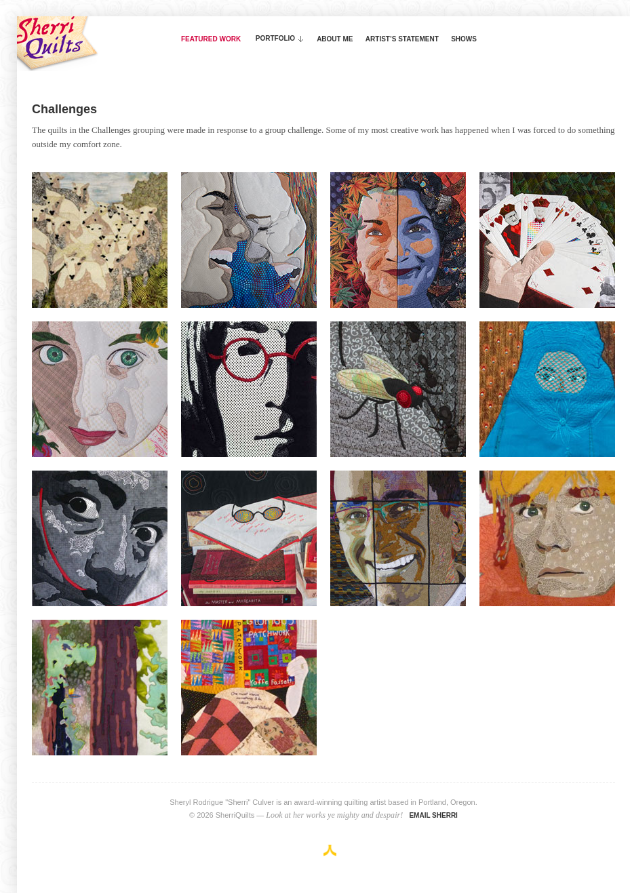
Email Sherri (433, 815)
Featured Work (211, 39)
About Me (335, 39)
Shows (464, 39)
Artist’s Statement (402, 39)
